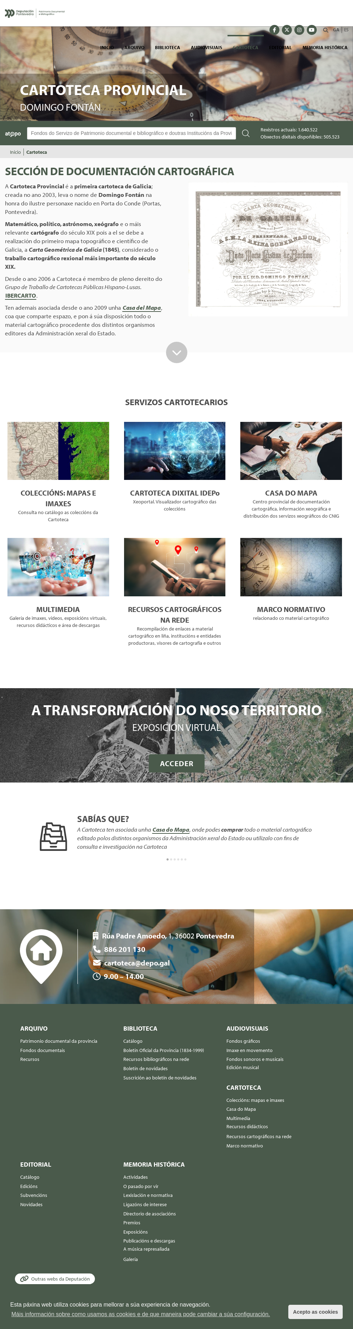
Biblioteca (167, 47)
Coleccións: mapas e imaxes (255, 1100)
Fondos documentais (42, 1050)
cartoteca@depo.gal (131, 962)
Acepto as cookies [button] (315, 1312)
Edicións (29, 1186)
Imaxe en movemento (249, 1050)
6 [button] (185, 859)
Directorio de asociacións (149, 1213)
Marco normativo (244, 1145)
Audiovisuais (206, 47)
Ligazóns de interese (145, 1204)
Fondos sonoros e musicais (255, 1059)
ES (346, 29)
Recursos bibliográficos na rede (156, 1059)
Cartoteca (245, 47)
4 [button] (178, 859)
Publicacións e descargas (149, 1241)
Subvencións (33, 1195)
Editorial (280, 47)
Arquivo (134, 47)
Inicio (107, 47)
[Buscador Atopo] (131, 133)
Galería (130, 1259)
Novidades (31, 1204)
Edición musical (242, 1067)
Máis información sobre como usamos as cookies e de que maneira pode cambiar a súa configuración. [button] (140, 1314)
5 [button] (182, 859)
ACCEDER (176, 763)
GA (336, 29)
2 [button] (171, 859)
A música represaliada (146, 1249)
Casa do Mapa (171, 829)
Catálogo (133, 1041)
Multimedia (238, 1118)
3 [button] (175, 859)
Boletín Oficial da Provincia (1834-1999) (163, 1050)
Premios (131, 1222)
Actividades (135, 1177)
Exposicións (135, 1232)
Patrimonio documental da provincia (58, 1041)
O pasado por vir (141, 1186)
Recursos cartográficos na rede (259, 1136)
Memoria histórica (325, 47)
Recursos (29, 1059)
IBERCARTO (20, 295)
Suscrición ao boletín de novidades (160, 1077)
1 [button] (168, 859)
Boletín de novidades (145, 1068)
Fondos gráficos (243, 1041)
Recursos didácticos (247, 1126)
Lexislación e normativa (148, 1195)
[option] (176, 833)
